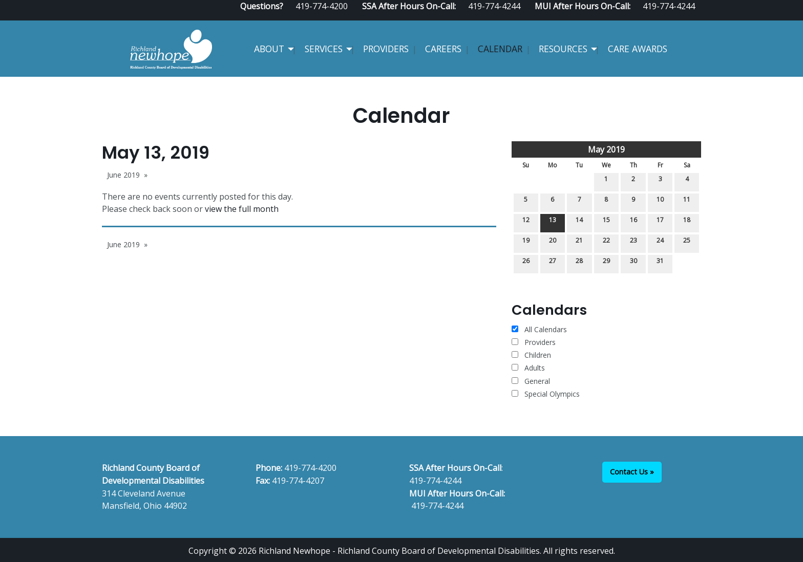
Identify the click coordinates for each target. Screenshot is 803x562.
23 (633, 242)
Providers (386, 48)
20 (552, 242)
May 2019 (606, 149)
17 (660, 221)
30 (633, 262)
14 (579, 221)
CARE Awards (637, 48)
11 (686, 201)
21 (579, 242)
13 (552, 221)
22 (606, 242)
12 (526, 221)
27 (552, 262)
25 (686, 242)
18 (686, 221)
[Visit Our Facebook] (664, 16)
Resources (563, 48)
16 (633, 221)
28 (579, 262)
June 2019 (123, 175)
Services (324, 48)
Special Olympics (546, 394)
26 (526, 262)
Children (531, 355)
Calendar (500, 48)
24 (660, 242)
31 (660, 262)
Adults (528, 368)
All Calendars (539, 329)
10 (660, 201)
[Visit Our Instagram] (697, 16)
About (269, 48)
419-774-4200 (310, 467)
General (531, 381)
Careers (443, 48)
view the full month (242, 208)
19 (526, 242)
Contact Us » (632, 472)
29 (606, 262)
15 (606, 221)
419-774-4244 (435, 480)
